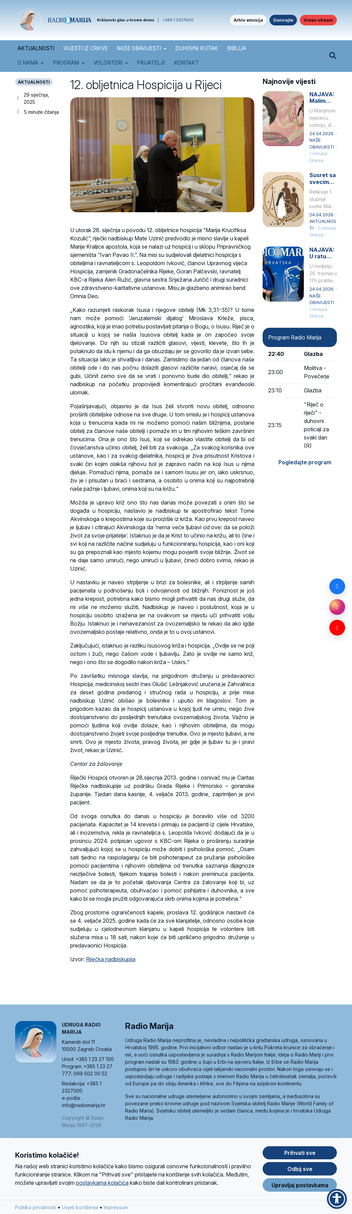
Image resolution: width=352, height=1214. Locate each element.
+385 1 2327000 (178, 20)
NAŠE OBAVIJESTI (139, 48)
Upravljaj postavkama (300, 1185)
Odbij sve (299, 1169)
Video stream (318, 20)
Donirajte (283, 20)
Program (66, 62)
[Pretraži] (332, 56)
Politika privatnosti (35, 1208)
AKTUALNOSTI (36, 48)
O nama (28, 62)
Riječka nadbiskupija (110, 959)
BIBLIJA (236, 48)
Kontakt (186, 62)
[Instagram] (337, 607)
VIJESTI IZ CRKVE (86, 48)
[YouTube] (337, 628)
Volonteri (108, 62)
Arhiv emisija (248, 20)
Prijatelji (151, 62)
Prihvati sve (300, 1153)
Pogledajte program (304, 462)
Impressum (116, 1208)
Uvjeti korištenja (80, 1208)
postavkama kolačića (102, 1183)
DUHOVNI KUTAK (196, 48)
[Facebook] (337, 586)
